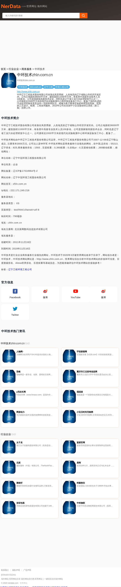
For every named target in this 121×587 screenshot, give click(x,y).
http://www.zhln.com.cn (28, 91)
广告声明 (27, 570)
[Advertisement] (60, 43)
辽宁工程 (13, 269)
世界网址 (23, 583)
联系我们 (5, 570)
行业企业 (14, 69)
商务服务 (27, 69)
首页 (3, 69)
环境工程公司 (25, 269)
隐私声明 (16, 570)
